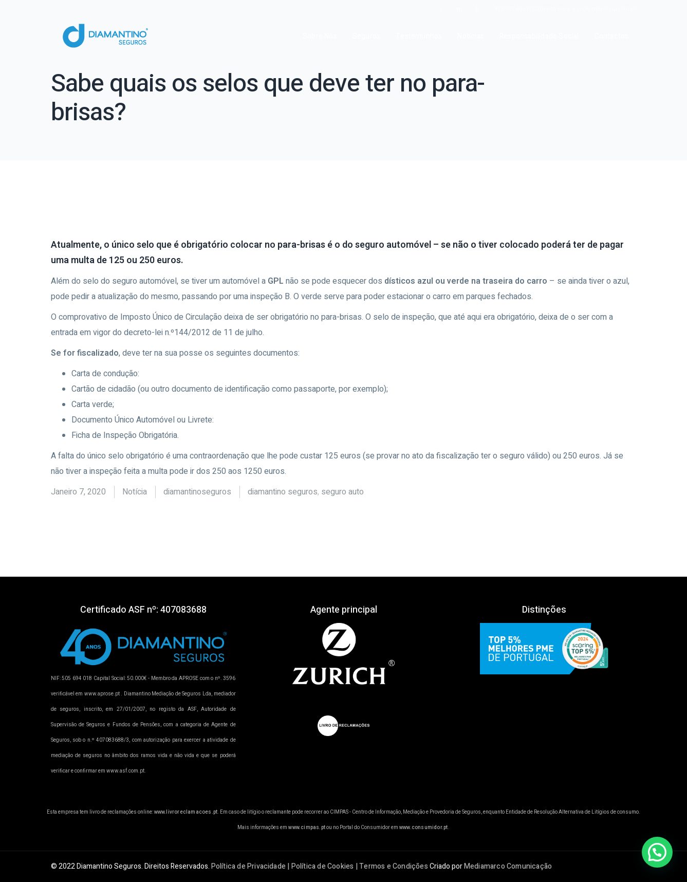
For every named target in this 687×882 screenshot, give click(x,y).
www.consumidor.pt (423, 827)
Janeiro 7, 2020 (78, 492)
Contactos (612, 36)
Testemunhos (419, 36)
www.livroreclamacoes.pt (186, 812)
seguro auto (342, 492)
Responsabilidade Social (539, 36)
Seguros (366, 36)
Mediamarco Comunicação (508, 866)
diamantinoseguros (197, 492)
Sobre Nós (320, 36)
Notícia (134, 492)
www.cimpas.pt (306, 827)
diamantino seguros (283, 492)
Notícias (470, 36)
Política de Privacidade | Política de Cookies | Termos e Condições (319, 866)
